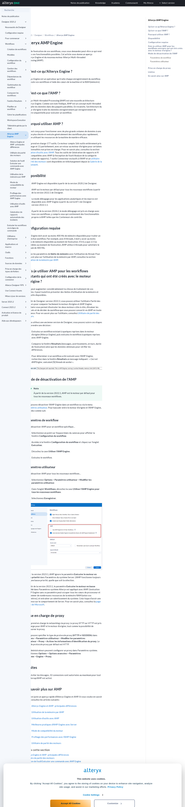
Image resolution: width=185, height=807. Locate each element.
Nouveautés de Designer (15, 27)
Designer (69, 27)
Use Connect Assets (13, 290)
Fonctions (15, 258)
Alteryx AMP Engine (16, 135)
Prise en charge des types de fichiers (15, 270)
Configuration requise (14, 33)
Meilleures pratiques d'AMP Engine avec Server (85, 716)
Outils (15, 252)
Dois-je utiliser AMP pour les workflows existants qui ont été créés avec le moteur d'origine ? (165, 48)
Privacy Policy (115, 778)
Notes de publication (10, 16)
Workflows (15, 44)
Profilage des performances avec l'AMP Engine (84, 729)
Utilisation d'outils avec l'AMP (71, 144)
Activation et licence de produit (14, 314)
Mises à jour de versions (15, 296)
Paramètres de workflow (160, 58)
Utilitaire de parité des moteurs (17, 154)
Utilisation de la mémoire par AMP (18, 175)
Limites (151, 72)
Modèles (11, 55)
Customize (114, 794)
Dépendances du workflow (14, 77)
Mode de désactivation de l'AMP (162, 54)
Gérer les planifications (16, 115)
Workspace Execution (16, 120)
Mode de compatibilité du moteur (17, 185)
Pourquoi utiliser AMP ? (159, 34)
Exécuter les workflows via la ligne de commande (17, 228)
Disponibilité (154, 38)
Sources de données (15, 263)
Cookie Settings (91, 785)
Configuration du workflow (16, 61)
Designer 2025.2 (14, 22)
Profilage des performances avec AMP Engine (18, 195)
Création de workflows (16, 49)
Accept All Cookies (70, 794)
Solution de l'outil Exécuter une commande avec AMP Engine (17, 165)
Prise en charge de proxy (159, 68)
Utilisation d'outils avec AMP (17, 205)
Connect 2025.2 (14, 307)
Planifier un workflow (16, 107)
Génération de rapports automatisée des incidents (17, 216)
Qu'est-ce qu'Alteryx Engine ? (161, 27)
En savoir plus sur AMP (158, 76)
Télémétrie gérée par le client (17, 126)
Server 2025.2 (14, 302)
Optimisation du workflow (14, 86)
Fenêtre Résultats (16, 101)
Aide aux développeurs (14, 321)
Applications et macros (15, 245)
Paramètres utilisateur (67, 399)
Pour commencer (15, 38)
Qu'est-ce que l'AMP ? (158, 30)
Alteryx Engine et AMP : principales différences (17, 144)
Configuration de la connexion (15, 278)
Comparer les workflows (13, 94)
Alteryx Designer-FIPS (15, 285)
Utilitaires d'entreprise (16, 237)
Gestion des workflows (16, 69)
